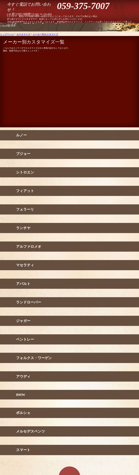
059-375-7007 (83, 6)
